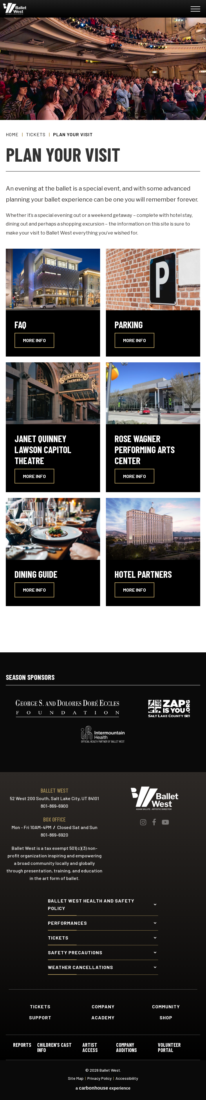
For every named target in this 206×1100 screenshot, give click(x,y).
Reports (22, 1045)
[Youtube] (165, 822)
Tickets (36, 134)
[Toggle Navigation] (195, 10)
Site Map (76, 1078)
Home (12, 134)
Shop (166, 1017)
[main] (103, 334)
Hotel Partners (143, 574)
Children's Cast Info (54, 1047)
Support (40, 1017)
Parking (129, 324)
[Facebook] (154, 822)
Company (103, 1006)
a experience (102, 1088)
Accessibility (126, 1078)
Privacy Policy (99, 1078)
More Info (34, 340)
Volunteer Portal (169, 1047)
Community (166, 1006)
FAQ (20, 324)
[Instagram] (143, 822)
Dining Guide (36, 574)
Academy (103, 1017)
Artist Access (90, 1047)
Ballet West (38, 8)
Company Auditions (126, 1047)
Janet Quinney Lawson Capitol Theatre (43, 449)
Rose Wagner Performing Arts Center (145, 449)
